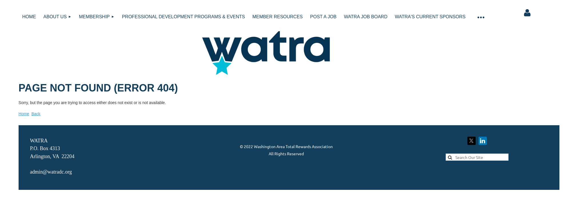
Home (24, 114)
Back (35, 114)
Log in (527, 13)
